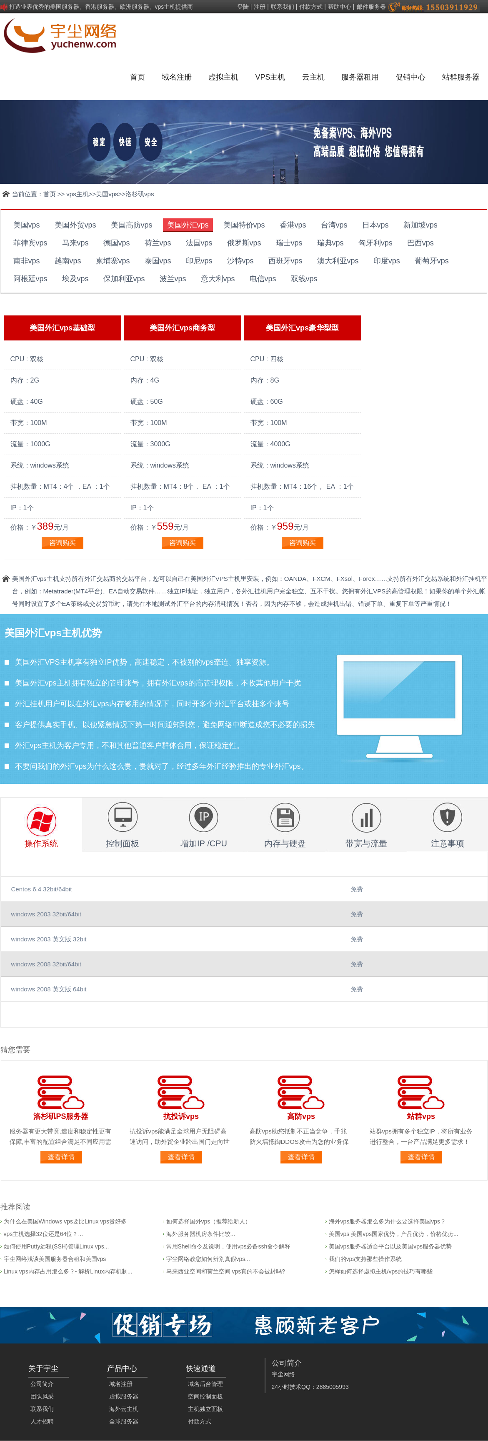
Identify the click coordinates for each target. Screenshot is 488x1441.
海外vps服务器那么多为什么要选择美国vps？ (387, 1221)
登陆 (243, 6)
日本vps (375, 225)
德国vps (116, 243)
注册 (259, 6)
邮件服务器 (371, 6)
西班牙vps (285, 261)
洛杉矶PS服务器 (60, 1116)
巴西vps (420, 243)
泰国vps (158, 261)
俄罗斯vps (244, 243)
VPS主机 (270, 77)
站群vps (421, 1116)
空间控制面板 (205, 1396)
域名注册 (177, 77)
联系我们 (282, 6)
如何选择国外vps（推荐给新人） (208, 1221)
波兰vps (173, 279)
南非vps (26, 261)
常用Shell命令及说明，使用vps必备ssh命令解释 (228, 1246)
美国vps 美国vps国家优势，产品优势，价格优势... (393, 1234)
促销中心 (410, 77)
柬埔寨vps (113, 261)
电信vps (263, 279)
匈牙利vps (375, 243)
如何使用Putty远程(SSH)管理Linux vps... (56, 1246)
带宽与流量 (366, 843)
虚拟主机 (223, 77)
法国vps (199, 243)
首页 (137, 77)
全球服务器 (123, 1421)
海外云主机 (123, 1409)
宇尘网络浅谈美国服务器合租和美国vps (55, 1259)
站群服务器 (461, 77)
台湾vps (334, 225)
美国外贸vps (75, 225)
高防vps (301, 1116)
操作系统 (41, 843)
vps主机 (77, 194)
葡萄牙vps (432, 261)
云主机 (313, 77)
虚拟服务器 (123, 1396)
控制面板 (122, 843)
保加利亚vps (124, 279)
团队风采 (42, 1396)
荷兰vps (158, 243)
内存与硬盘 (285, 843)
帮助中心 (339, 6)
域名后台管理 (205, 1384)
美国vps (107, 194)
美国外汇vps (188, 225)
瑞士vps (289, 243)
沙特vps (240, 261)
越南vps (68, 261)
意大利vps (218, 279)
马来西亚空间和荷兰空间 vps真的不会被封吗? (225, 1271)
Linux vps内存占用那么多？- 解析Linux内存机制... (68, 1271)
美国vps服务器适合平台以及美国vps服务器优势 (390, 1246)
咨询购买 (62, 542)
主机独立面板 (205, 1409)
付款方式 (311, 6)
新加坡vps (420, 225)
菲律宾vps (30, 243)
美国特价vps (244, 225)
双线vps (304, 279)
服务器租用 (360, 77)
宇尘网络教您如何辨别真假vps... (208, 1259)
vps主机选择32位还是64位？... (43, 1234)
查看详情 (61, 1157)
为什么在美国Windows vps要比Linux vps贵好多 (65, 1221)
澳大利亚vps (338, 261)
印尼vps (199, 261)
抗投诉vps (181, 1116)
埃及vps (75, 279)
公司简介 (42, 1384)
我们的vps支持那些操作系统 (365, 1259)
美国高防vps (132, 225)
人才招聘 (42, 1421)
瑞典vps (330, 243)
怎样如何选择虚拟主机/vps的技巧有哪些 (381, 1271)
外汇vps (175, 683)
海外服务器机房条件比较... (200, 1234)
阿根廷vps (30, 279)
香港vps (293, 225)
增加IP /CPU (203, 843)
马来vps (75, 243)
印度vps (386, 261)
